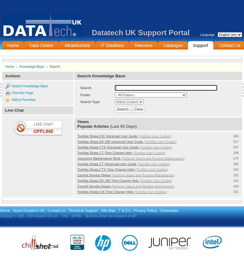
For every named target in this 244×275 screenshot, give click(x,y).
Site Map (108, 210)
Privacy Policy (145, 210)
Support (200, 45)
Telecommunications (143, 45)
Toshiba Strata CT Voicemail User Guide (123, 164)
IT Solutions (112, 45)
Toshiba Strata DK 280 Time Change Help (124, 181)
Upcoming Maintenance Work (131, 158)
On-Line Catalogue (173, 45)
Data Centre (41, 45)
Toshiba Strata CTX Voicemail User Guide (124, 147)
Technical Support (83, 210)
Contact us (56, 210)
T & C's (125, 210)
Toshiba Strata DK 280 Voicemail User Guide (127, 142)
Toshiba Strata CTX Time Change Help (122, 169)
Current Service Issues (126, 186)
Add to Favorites (24, 99)
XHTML (77, 216)
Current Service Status (126, 175)
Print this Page (22, 93)
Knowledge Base (32, 66)
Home (13, 45)
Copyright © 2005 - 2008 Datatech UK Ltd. (29, 216)
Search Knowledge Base (30, 86)
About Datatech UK (29, 210)
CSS (65, 216)
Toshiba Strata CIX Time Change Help (122, 192)
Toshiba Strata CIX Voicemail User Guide (124, 136)
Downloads (169, 210)
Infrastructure (77, 45)
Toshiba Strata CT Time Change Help (121, 153)
